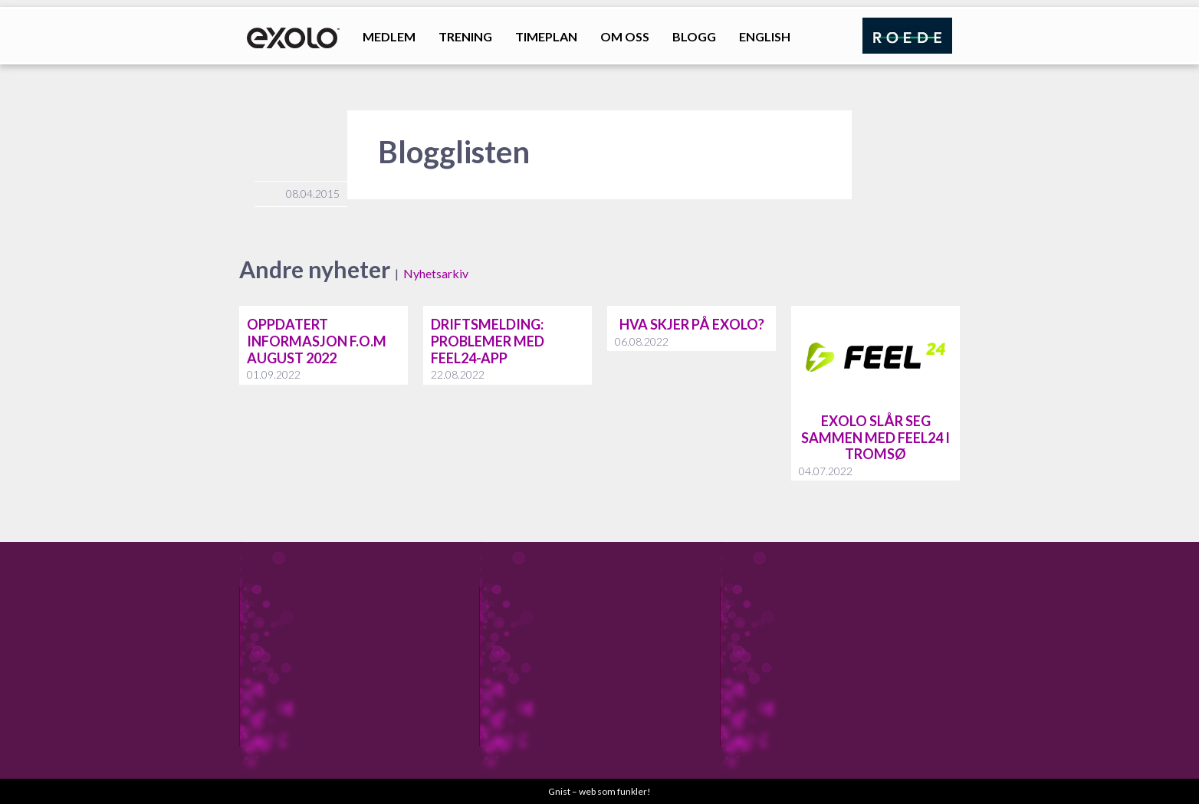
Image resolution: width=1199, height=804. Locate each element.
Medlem (389, 36)
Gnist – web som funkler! (599, 791)
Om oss (624, 36)
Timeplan (546, 36)
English (764, 36)
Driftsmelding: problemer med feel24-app (487, 341)
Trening (465, 36)
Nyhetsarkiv (435, 273)
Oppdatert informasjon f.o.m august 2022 (316, 341)
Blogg (694, 36)
